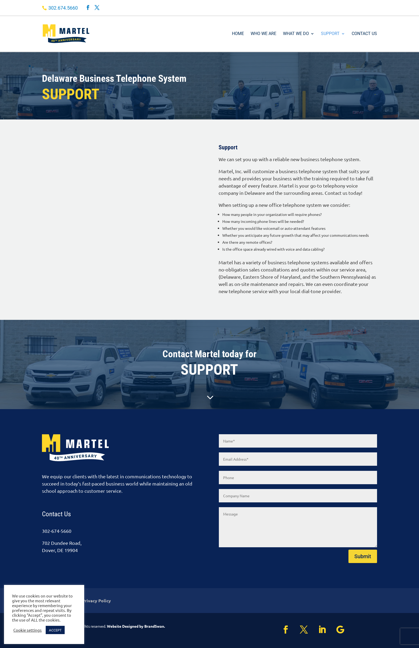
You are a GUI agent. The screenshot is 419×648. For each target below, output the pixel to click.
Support (330, 34)
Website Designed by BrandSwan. (136, 626)
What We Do (296, 34)
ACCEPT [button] (55, 630)
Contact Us (364, 34)
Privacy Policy (96, 601)
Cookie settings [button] (27, 630)
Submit (362, 556)
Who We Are (263, 34)
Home (238, 34)
